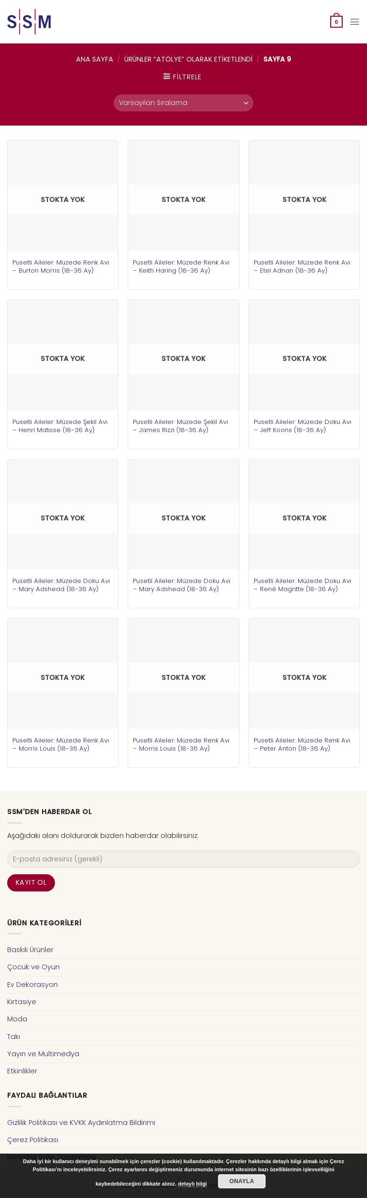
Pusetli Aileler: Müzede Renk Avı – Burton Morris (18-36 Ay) (60, 266)
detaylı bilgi (192, 1184)
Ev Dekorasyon (32, 984)
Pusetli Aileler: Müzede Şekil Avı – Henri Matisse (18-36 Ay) (60, 426)
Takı (13, 1036)
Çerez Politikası (32, 1140)
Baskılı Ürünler (30, 949)
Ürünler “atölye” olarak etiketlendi (188, 59)
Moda (17, 1019)
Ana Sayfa (94, 59)
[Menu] (354, 22)
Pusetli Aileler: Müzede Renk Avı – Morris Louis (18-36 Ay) (60, 744)
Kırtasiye (21, 1002)
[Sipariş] (183, 103)
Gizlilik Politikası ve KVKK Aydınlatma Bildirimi (81, 1122)
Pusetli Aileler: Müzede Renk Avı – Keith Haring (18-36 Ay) (181, 266)
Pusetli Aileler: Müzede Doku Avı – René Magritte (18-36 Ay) (302, 585)
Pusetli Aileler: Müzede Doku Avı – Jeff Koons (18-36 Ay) (302, 426)
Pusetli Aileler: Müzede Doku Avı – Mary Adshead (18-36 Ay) (61, 585)
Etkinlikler (22, 1071)
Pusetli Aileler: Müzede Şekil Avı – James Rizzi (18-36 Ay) (180, 426)
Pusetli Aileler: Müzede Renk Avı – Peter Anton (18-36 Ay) (302, 744)
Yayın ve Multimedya (43, 1054)
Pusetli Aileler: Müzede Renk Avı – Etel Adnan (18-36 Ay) (302, 266)
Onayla (241, 1181)
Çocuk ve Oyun (33, 967)
